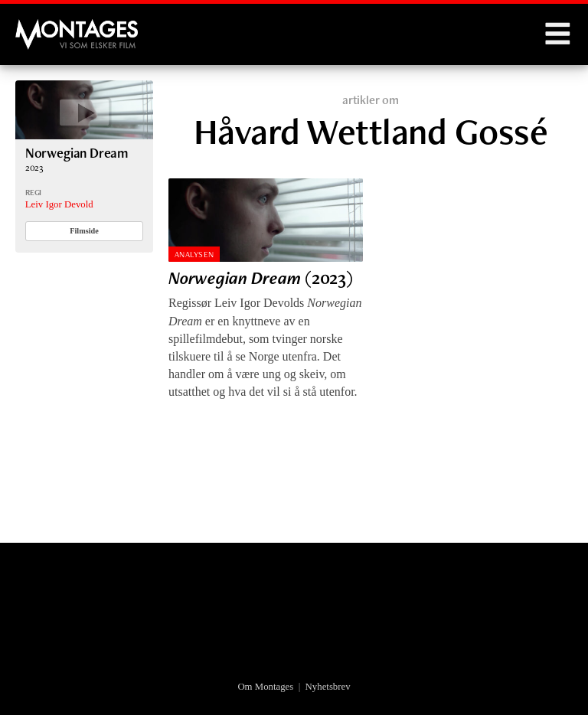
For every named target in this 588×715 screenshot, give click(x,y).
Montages (40, 26)
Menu (557, 34)
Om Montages (265, 686)
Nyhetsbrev (328, 686)
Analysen (194, 254)
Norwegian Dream (76, 153)
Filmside (84, 231)
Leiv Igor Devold (59, 204)
